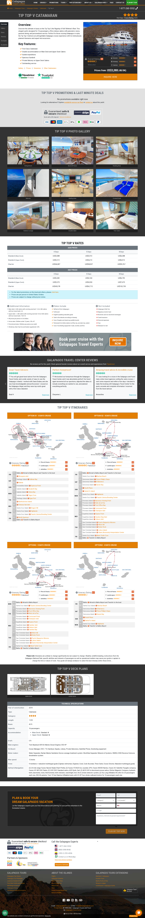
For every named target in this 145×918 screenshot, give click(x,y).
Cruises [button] (43, 3)
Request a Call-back (62, 864)
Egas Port (32, 498)
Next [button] (139, 384)
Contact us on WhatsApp (65, 857)
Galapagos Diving (12, 888)
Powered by (82, 112)
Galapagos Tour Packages (15, 878)
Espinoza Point (35, 486)
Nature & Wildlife (56, 892)
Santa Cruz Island (22, 508)
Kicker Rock (101, 527)
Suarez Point (99, 514)
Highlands (33, 511)
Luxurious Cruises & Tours (14, 881)
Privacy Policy (58, 908)
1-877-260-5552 (127, 8)
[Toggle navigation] (133, 2)
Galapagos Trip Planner (14, 876)
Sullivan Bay (32, 479)
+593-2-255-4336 (65, 853)
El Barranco (99, 482)
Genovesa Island (88, 479)
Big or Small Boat (57, 883)
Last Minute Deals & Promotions (16, 890)
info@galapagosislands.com (85, 906)
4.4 (133, 469)
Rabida (20, 482)
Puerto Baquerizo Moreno (105, 522)
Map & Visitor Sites (57, 881)
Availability (4, 45)
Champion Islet (99, 511)
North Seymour (23, 517)
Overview (4, 24)
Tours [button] (63, 3)
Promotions (53, 3)
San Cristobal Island (89, 522)
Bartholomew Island (24, 502)
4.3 (93, 463)
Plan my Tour (132, 3)
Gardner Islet (32, 625)
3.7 (93, 592)
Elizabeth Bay (31, 489)
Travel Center (18, 2)
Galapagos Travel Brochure (130, 890)
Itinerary (3, 37)
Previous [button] (5, 384)
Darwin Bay (98, 485)
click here (55, 292)
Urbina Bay (30, 492)
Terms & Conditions (65, 117)
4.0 (102, 59)
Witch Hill (100, 525)
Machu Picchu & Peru (102, 881)
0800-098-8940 (64, 850)
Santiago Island (22, 479)
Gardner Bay (32, 629)
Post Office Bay (99, 505)
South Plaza (87, 488)
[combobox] (118, 806)
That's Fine (133, 916)
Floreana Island (88, 501)
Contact (120, 3)
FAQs (111, 3)
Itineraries (37, 68)
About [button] (87, 3)
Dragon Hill (33, 508)
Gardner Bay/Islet (100, 517)
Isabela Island (21, 489)
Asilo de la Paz (99, 503)
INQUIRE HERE (110, 77)
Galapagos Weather (57, 878)
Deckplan (4, 41)
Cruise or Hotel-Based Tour (59, 890)
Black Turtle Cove (101, 535)
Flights (53, 876)
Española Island (88, 514)
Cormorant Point (99, 508)
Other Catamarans (50, 68)
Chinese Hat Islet (23, 505)
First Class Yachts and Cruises (16, 883)
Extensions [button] (75, 3)
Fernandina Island (22, 486)
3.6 (133, 591)
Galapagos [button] (100, 3)
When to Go (55, 885)
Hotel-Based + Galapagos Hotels (105, 885)
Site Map (77, 914)
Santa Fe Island (89, 491)
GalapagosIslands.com (63, 906)
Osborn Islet (99, 519)
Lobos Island (101, 530)
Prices (28, 68)
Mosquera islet (22, 476)
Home (36, 3)
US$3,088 (113, 70)
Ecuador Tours (100, 878)
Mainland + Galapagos (102, 876)
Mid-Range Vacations (13, 885)
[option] (28, 383)
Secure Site (68, 914)
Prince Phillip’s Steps (102, 479)
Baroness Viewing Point (102, 501)
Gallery (3, 28)
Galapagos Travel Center (73, 910)
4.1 (135, 58)
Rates (3, 32)
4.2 (66, 469)
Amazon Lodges (101, 883)
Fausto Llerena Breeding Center (40, 514)
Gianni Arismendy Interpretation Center (110, 532)
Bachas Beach (100, 476)
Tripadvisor (111, 364)
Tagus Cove (31, 495)
